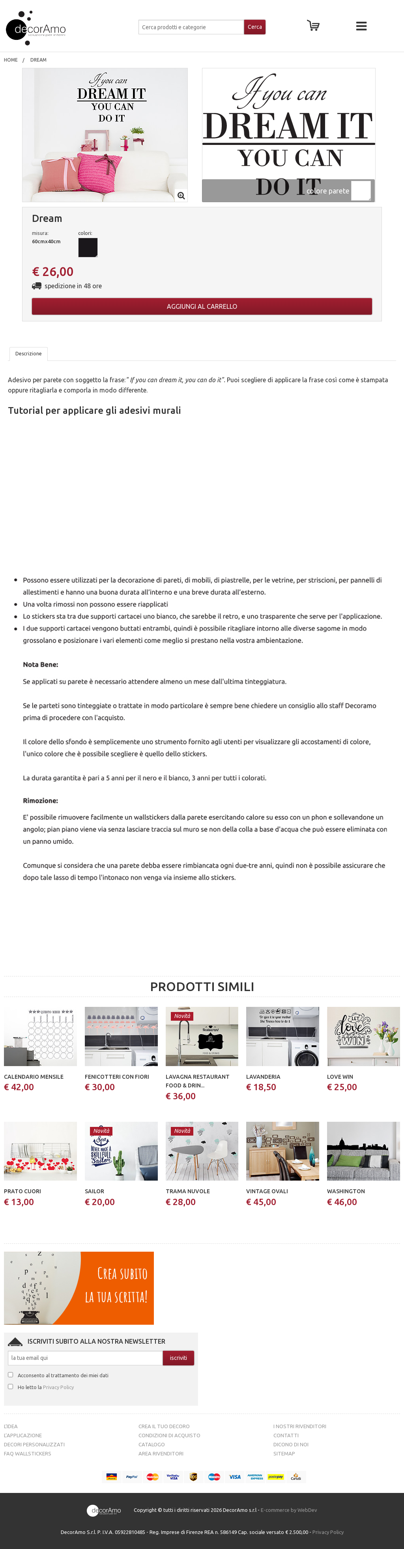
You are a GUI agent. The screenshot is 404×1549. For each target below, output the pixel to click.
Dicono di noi (291, 1444)
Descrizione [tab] (28, 353)
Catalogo (151, 1444)
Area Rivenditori (160, 1453)
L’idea (11, 1426)
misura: (40, 233)
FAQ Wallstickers (27, 1453)
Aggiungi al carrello (202, 306)
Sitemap (284, 1453)
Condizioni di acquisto (169, 1435)
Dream (39, 59)
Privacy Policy (58, 1387)
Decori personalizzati (34, 1444)
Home (11, 59)
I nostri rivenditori (299, 1426)
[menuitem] (11, 60)
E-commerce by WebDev (289, 1510)
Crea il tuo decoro (164, 1426)
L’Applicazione (23, 1435)
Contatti (286, 1435)
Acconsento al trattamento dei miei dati (63, 1375)
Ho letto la (46, 1387)
